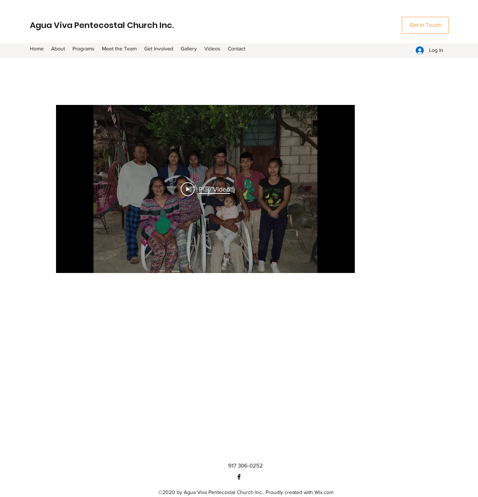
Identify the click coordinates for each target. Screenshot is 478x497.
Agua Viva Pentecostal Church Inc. (102, 25)
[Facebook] (239, 477)
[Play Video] (205, 188)
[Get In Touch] (425, 25)
